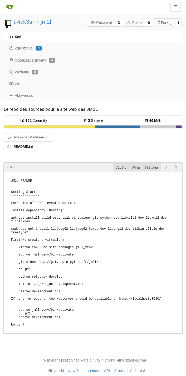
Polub (134, 23)
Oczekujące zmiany (32, 60)
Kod (15, 37)
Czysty (120, 167)
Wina (136, 167)
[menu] (54, 370)
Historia (151, 167)
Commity (33, 120)
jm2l (46, 22)
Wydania (23, 72)
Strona (119, 371)
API (107, 371)
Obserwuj (101, 23)
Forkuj (164, 22)
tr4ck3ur (23, 22)
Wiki (15, 84)
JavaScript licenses (84, 371)
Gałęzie (93, 120)
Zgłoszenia (25, 48)
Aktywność (21, 95)
